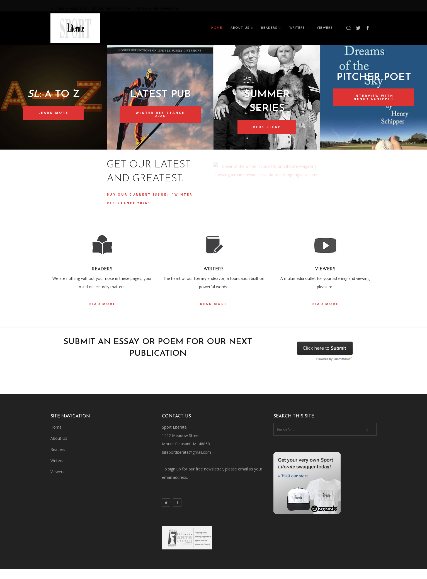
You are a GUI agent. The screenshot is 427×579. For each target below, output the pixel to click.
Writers (56, 470)
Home (56, 437)
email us (245, 479)
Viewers (57, 481)
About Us (58, 448)
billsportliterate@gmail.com (186, 462)
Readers (57, 459)
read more (102, 314)
